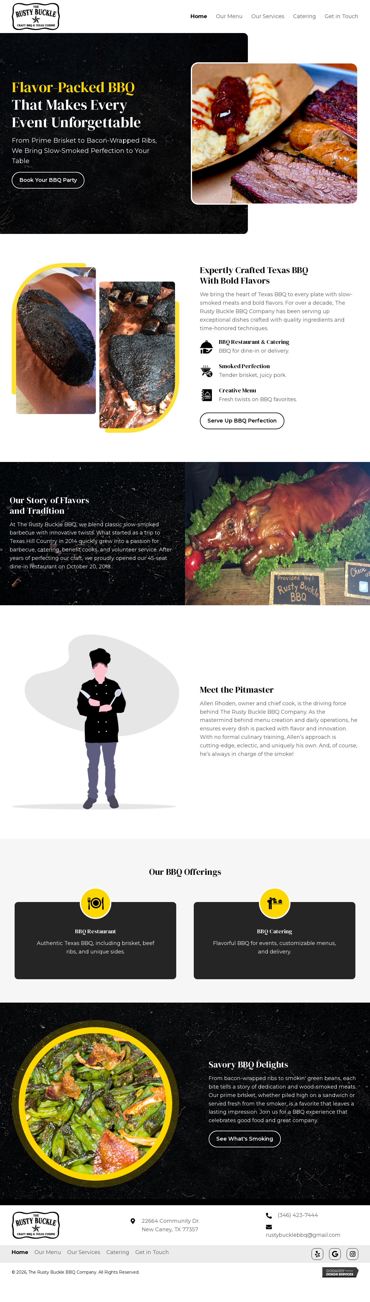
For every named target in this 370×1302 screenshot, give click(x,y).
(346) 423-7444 (298, 1215)
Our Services (83, 1252)
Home (20, 1252)
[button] (317, 1254)
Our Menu (47, 1252)
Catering (117, 1252)
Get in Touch (152, 1252)
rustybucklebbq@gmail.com (303, 1235)
